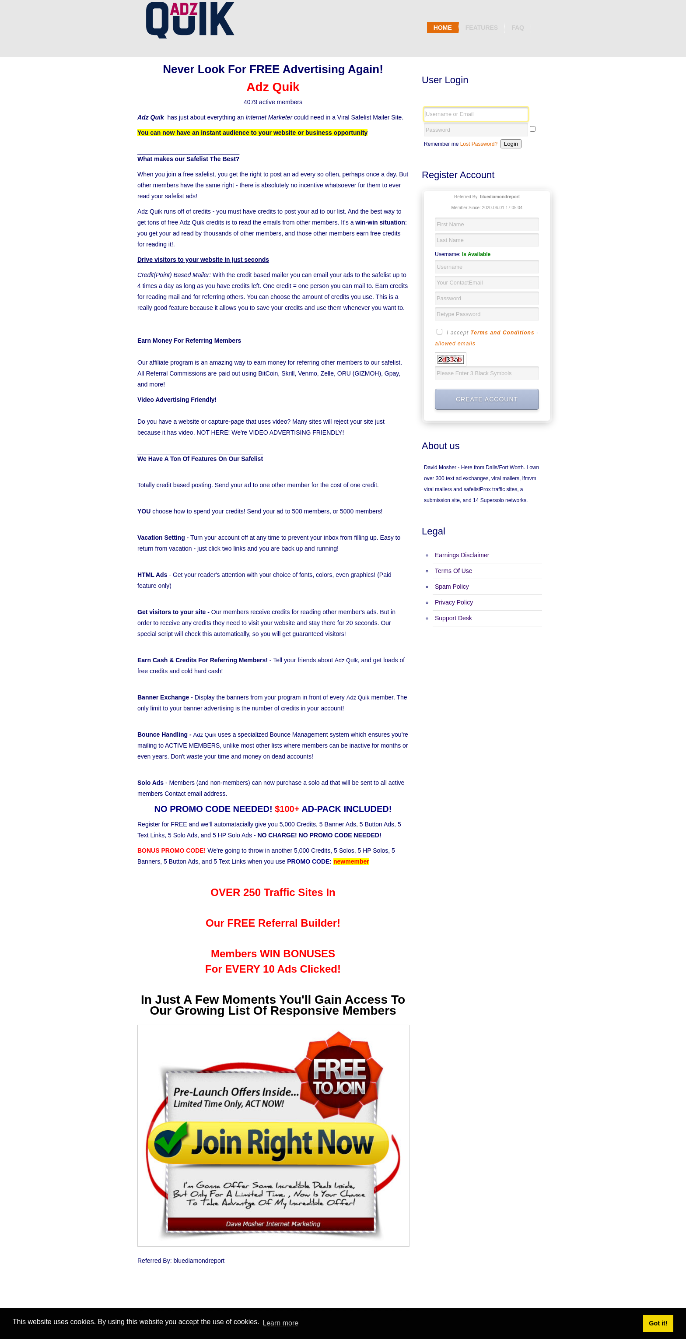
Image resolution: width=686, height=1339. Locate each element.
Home (443, 28)
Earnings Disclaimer (462, 555)
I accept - (487, 337)
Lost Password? (478, 144)
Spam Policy (452, 586)
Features (482, 28)
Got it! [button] (658, 1323)
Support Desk (453, 618)
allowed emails (455, 344)
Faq (517, 28)
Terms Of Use (453, 570)
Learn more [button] (280, 1323)
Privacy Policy (454, 602)
